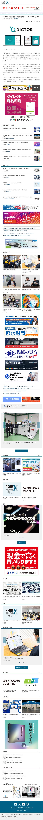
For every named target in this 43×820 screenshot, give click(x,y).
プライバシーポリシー (29, 807)
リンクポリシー (14, 808)
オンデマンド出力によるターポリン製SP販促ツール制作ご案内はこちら (19, 233)
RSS (25, 810)
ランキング (16, 13)
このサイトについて (14, 807)
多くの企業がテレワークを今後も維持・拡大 (19, 406)
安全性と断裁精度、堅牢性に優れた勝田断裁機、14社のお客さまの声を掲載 (19, 228)
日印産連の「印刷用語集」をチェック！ (12, 393)
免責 (19, 808)
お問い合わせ (19, 810)
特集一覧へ (21, 542)
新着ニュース (8, 13)
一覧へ (39, 455)
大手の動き (16, 18)
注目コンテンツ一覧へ (21, 450)
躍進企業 (27, 13)
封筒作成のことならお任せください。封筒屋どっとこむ (15, 230)
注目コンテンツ (34, 13)
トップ (2, 13)
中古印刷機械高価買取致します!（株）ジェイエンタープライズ (17, 235)
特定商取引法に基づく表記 (27, 808)
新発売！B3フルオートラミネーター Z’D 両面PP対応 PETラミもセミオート (19, 386)
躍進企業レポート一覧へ (21, 667)
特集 (22, 13)
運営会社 (21, 807)
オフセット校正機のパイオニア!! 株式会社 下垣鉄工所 (15, 391)
